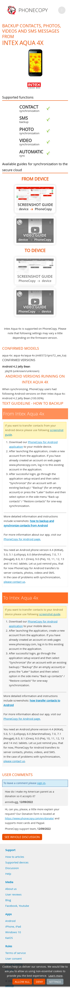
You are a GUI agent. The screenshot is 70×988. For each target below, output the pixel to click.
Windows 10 (13, 932)
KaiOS (9, 938)
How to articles (14, 857)
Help (8, 873)
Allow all (22, 981)
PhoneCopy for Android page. (22, 539)
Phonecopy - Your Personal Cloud (27, 10)
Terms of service (15, 953)
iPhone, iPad (13, 926)
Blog (8, 900)
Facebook (11, 906)
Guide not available (35, 231)
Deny (39, 981)
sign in (41, 783)
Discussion (12, 868)
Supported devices (16, 862)
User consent (13, 958)
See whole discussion (22, 837)
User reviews (13, 894)
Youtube (24, 906)
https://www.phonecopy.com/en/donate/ (29, 818)
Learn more (55, 975)
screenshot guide (49, 614)
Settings (55, 981)
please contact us (14, 582)
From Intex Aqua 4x (35, 199)
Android (10, 921)
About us (11, 889)
